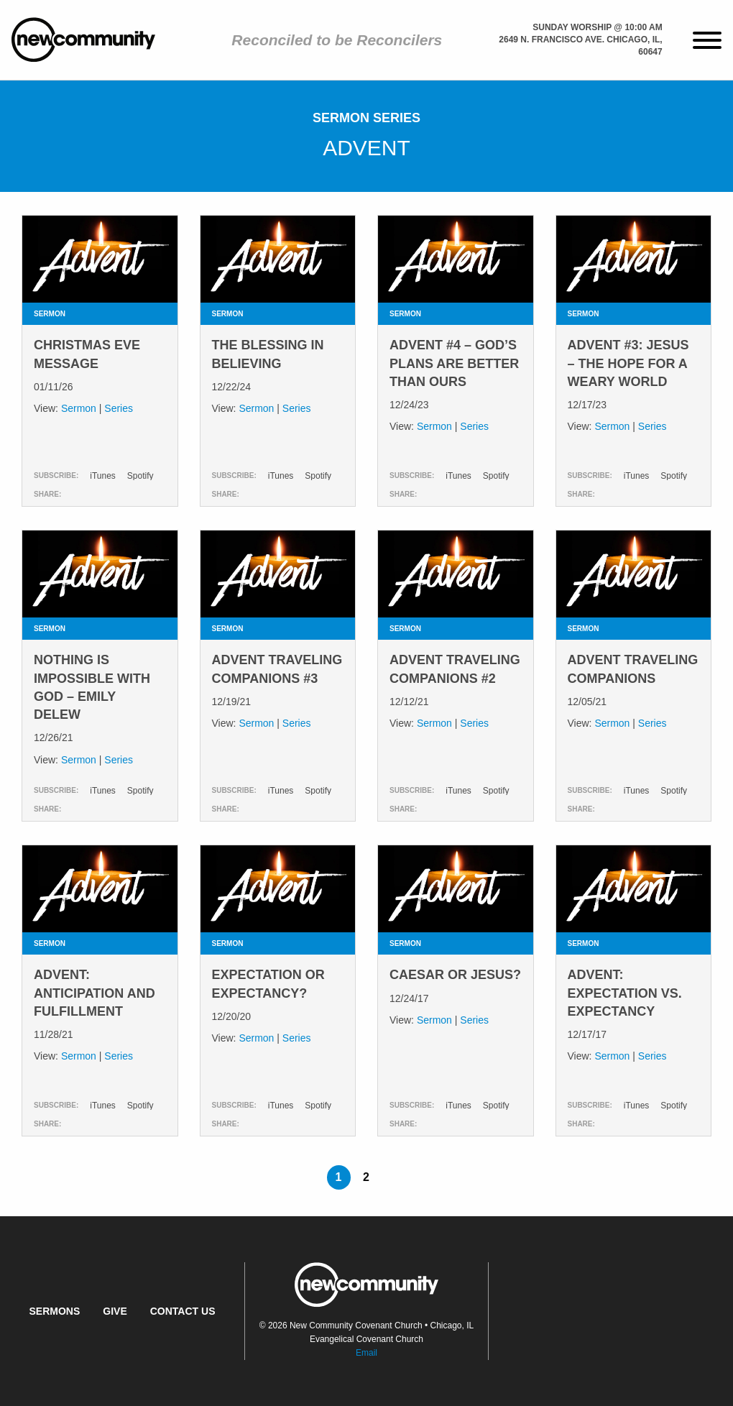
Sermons (54, 1311)
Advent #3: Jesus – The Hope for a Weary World (628, 363)
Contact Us (183, 1311)
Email (366, 1353)
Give (114, 1311)
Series (118, 408)
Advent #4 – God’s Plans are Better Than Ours (454, 363)
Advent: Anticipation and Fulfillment (94, 993)
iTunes (103, 476)
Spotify (140, 476)
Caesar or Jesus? (455, 975)
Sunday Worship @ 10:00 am (597, 27)
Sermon (78, 408)
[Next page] (393, 1177)
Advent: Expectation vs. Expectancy (625, 993)
